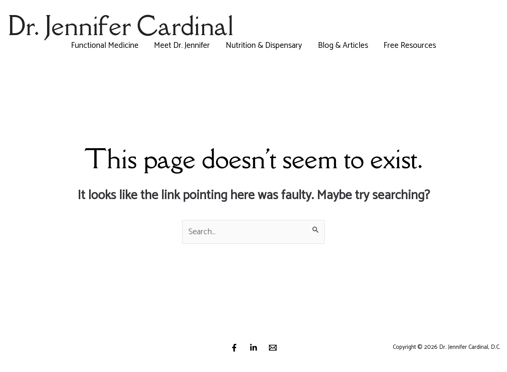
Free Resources (411, 45)
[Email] (273, 348)
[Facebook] (234, 348)
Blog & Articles (343, 45)
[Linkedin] (253, 348)
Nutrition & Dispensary (264, 45)
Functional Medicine (103, 45)
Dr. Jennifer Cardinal (121, 25)
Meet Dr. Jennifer (182, 45)
